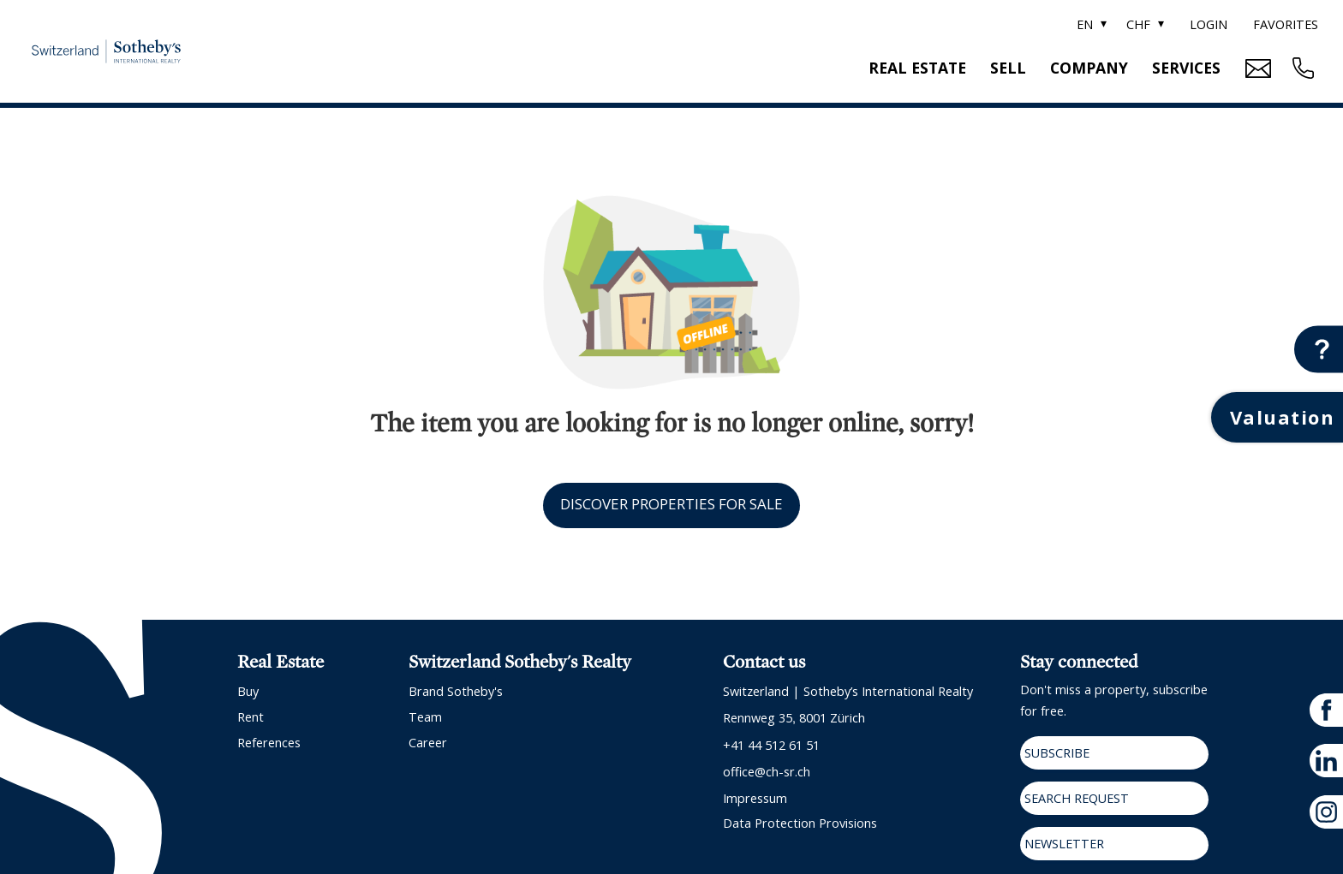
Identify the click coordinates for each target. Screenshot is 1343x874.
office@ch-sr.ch (766, 772)
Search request (1076, 798)
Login (1208, 24)
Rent (250, 717)
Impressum (755, 798)
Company (1089, 67)
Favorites (1285, 24)
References (269, 742)
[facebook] (1326, 710)
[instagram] (1326, 812)
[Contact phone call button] (1301, 68)
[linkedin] (1326, 760)
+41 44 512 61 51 (771, 745)
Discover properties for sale (671, 504)
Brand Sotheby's (456, 691)
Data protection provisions (800, 823)
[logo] (106, 51)
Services (1186, 67)
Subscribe (1056, 753)
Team (425, 717)
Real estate (917, 67)
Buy (248, 691)
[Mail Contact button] (1256, 68)
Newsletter (1064, 843)
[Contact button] (1318, 349)
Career (428, 742)
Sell (1008, 67)
